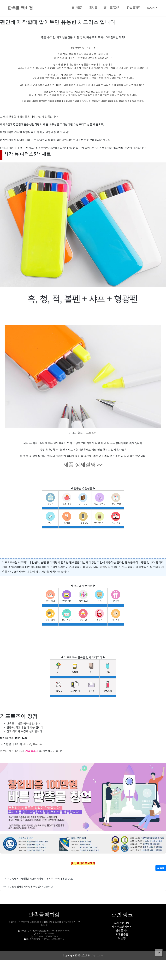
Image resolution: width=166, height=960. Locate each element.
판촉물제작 (134, 8)
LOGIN (151, 7)
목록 (160, 868)
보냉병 (122, 938)
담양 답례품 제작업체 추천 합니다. (28, 886)
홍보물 (93, 8)
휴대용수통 (121, 934)
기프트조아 (90, 432)
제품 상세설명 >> (83, 464)
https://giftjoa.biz (32, 744)
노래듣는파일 (122, 922)
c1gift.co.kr (97, 955)
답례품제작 (121, 930)
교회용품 (105, 567)
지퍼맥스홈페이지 (122, 926)
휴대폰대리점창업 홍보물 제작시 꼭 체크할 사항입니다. (38, 878)
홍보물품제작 (112, 8)
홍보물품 (77, 8)
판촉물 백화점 (20, 8)
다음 (16, 750)
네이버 (7, 750)
